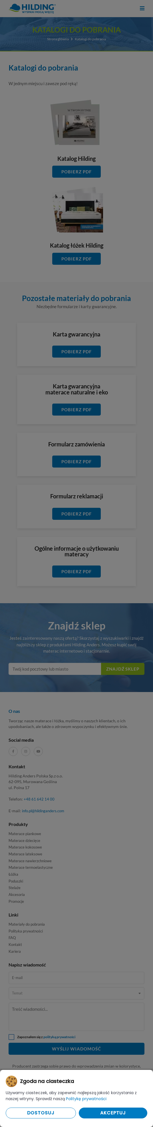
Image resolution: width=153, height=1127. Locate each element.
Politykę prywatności (86, 1099)
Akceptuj (113, 1113)
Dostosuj (41, 1113)
